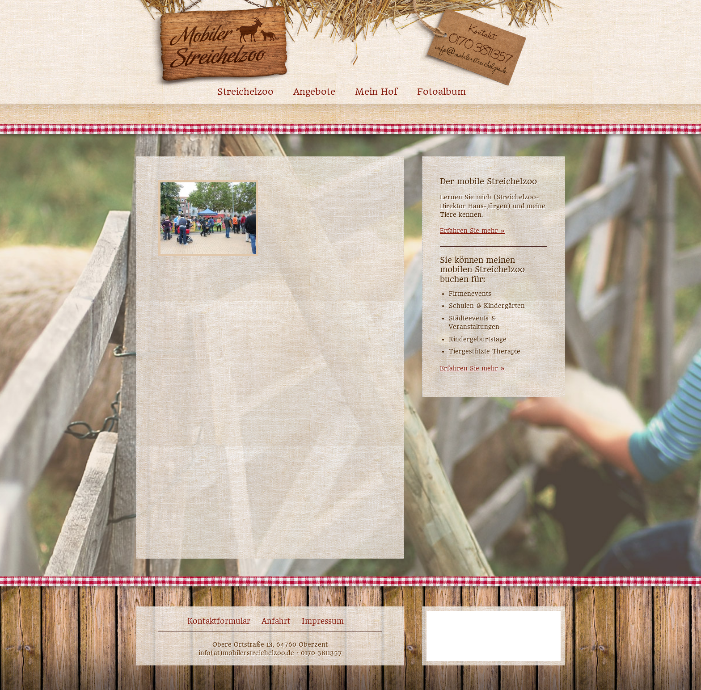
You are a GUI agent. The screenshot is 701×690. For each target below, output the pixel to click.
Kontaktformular (218, 621)
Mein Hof (376, 92)
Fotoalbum (441, 92)
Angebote (314, 92)
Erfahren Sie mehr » (472, 230)
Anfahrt (276, 621)
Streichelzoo (245, 92)
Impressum (323, 621)
